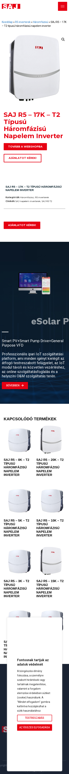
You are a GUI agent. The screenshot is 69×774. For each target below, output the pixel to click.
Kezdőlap (7, 22)
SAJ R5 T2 (47, 201)
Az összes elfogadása (34, 727)
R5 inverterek (23, 22)
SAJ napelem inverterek (27, 201)
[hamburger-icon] (62, 6)
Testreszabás (34, 717)
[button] (63, 39)
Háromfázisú (40, 22)
